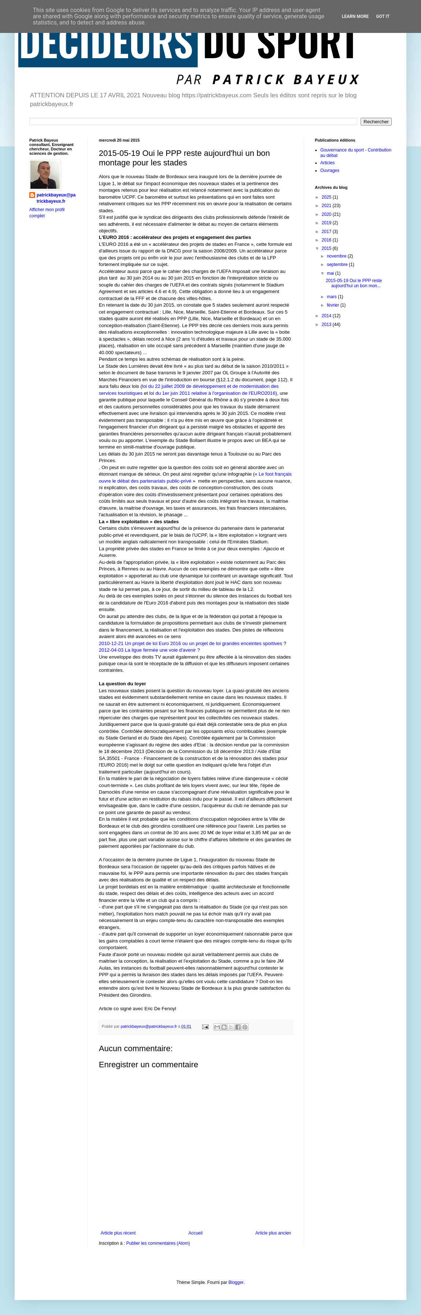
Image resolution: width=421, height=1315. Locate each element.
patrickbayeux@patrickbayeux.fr (56, 198)
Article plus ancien (273, 1233)
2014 (327, 315)
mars (332, 296)
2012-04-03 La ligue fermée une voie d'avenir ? (149, 650)
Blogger (235, 1282)
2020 (327, 214)
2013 (327, 324)
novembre (337, 256)
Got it (383, 16)
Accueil (196, 1233)
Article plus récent (118, 1233)
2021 (327, 205)
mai (331, 273)
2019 (327, 222)
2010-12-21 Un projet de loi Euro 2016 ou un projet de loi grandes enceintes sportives (191, 643)
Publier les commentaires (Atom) (158, 1243)
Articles (327, 162)
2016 (327, 240)
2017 (327, 231)
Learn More (355, 16)
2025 (327, 197)
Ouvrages (329, 170)
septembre (338, 264)
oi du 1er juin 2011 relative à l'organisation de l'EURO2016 (213, 393)
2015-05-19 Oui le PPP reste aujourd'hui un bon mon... (354, 283)
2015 (327, 248)
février (333, 305)
